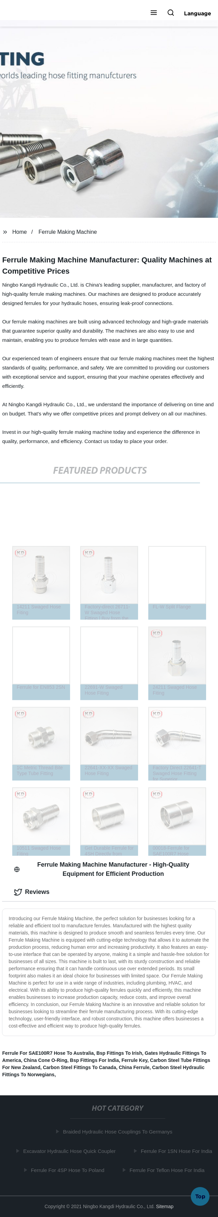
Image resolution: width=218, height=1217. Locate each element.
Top (200, 1196)
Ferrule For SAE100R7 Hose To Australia (48, 1053)
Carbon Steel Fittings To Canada (79, 1067)
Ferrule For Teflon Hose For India (168, 1170)
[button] (154, 13)
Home (19, 232)
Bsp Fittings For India (94, 1060)
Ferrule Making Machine (67, 232)
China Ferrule (134, 1067)
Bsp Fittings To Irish (119, 1053)
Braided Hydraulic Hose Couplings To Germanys (119, 1132)
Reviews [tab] (31, 892)
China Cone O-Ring (45, 1060)
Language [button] (197, 13)
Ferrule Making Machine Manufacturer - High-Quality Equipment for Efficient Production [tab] (101, 869)
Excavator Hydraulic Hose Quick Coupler (70, 1151)
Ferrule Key (134, 1060)
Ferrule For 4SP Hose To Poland (68, 1170)
